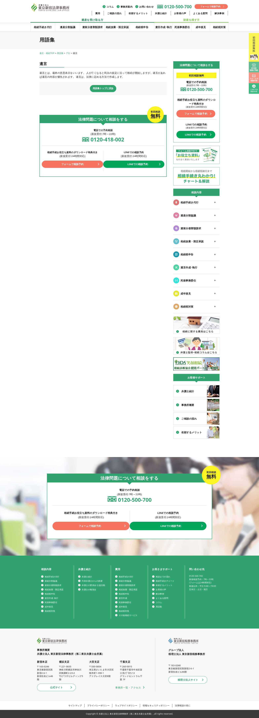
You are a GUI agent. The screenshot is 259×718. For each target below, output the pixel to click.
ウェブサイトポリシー (126, 705)
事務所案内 (127, 6)
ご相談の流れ (114, 13)
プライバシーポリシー (98, 705)
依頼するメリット (138, 13)
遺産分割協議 (67, 27)
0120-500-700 (178, 7)
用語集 (159, 606)
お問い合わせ (146, 6)
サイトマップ (75, 705)
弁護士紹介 (161, 13)
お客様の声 (180, 13)
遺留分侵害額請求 (92, 27)
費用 (97, 13)
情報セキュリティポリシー (156, 705)
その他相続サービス (128, 615)
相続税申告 (142, 27)
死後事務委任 (182, 27)
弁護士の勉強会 (89, 589)
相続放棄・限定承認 (117, 27)
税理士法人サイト (188, 679)
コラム (110, 6)
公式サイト (56, 687)
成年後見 (201, 27)
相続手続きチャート (165, 581)
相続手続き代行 (43, 27)
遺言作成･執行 (163, 27)
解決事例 (219, 13)
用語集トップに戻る (103, 88)
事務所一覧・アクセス (128, 687)
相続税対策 (219, 27)
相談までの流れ (163, 576)
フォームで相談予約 (210, 6)
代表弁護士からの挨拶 (92, 581)
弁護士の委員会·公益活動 (93, 585)
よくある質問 (200, 13)
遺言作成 (123, 598)
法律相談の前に (183, 705)
